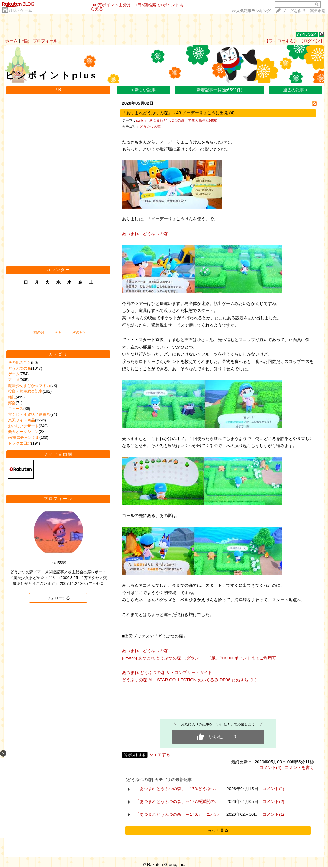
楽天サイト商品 (21, 420)
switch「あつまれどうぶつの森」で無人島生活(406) (176, 120)
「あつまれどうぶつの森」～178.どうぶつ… (177, 788)
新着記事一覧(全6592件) (219, 89)
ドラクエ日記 (19, 443)
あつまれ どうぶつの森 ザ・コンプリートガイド (167, 672)
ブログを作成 (293, 11)
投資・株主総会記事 (25, 391)
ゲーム (14, 374)
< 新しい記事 (143, 89)
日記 (25, 40)
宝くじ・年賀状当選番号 (29, 414)
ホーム (11, 40)
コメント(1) (273, 788)
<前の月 (37, 332)
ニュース (15, 408)
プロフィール (45, 40)
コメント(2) (273, 801)
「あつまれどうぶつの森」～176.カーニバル (177, 814)
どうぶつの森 (19, 368)
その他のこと (19, 362)
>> (251, 11)
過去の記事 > (295, 89)
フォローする (58, 598)
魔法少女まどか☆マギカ (29, 385)
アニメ (14, 380)
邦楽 (12, 403)
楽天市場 (317, 11)
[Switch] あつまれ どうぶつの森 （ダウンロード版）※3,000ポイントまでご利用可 (199, 658)
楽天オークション (23, 431)
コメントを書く (299, 767)
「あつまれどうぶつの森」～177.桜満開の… (177, 801)
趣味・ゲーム (20, 10)
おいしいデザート (23, 426)
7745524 (307, 34)
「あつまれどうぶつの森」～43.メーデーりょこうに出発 (175, 112)
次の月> (78, 332)
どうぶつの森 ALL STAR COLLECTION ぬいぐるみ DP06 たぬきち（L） (196, 679)
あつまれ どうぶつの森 (145, 233)
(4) (231, 112)
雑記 (12, 397)
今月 (58, 332)
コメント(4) (270, 767)
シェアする (159, 754)
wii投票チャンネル (23, 437)
